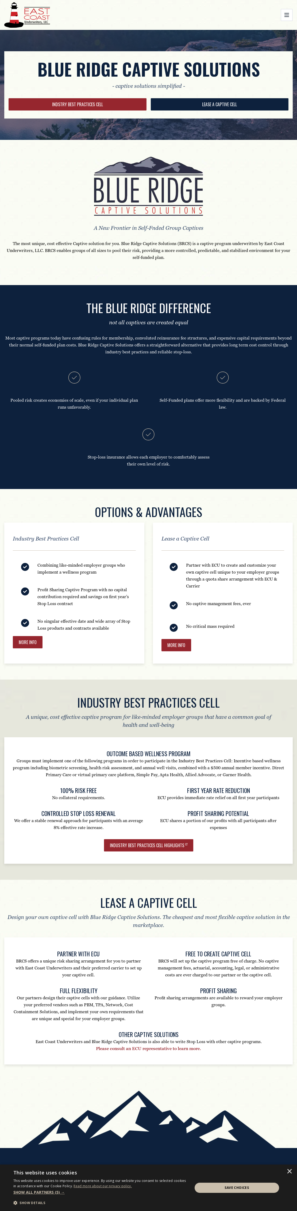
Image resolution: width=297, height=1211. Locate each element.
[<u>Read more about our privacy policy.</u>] (103, 1186)
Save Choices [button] (237, 1187)
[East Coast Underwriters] (27, 15)
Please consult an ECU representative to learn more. (148, 1048)
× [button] (289, 1172)
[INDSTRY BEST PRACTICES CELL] (77, 104)
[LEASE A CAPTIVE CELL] (220, 104)
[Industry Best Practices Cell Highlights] (148, 845)
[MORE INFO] (176, 645)
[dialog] (148, 1188)
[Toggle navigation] (287, 15)
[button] (100, 1192)
